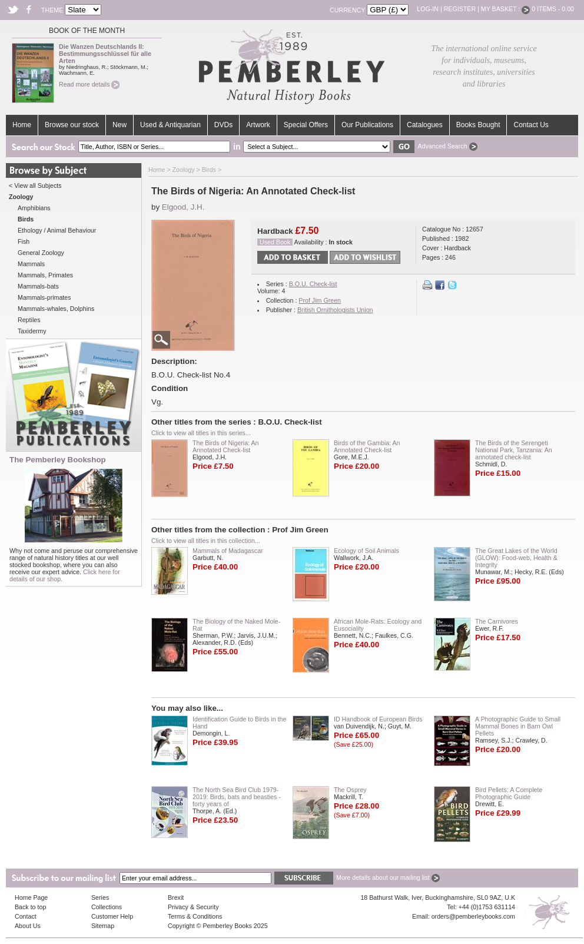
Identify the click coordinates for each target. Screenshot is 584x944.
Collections (106, 906)
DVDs (223, 125)
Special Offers (306, 125)
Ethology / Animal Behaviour (57, 230)
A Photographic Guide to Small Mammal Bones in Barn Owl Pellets (517, 726)
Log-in (428, 8)
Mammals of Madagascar (228, 550)
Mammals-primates (44, 297)
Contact (25, 916)
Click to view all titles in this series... (201, 432)
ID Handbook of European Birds (378, 719)
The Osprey (350, 789)
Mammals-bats (38, 286)
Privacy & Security (193, 906)
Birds (209, 169)
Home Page (31, 897)
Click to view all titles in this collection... (205, 540)
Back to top (30, 906)
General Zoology (41, 252)
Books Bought (478, 125)
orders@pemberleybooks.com (473, 916)
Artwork (258, 125)
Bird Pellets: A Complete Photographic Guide (508, 793)
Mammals (31, 263)
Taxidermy (32, 330)
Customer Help (112, 916)
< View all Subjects (35, 185)
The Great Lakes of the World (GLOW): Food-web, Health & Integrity (516, 557)
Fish (23, 241)
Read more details (89, 84)
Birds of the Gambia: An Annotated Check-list (367, 446)
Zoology (183, 169)
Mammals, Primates (45, 275)
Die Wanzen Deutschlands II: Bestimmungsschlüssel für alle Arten (105, 53)
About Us (28, 925)
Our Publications (367, 125)
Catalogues (425, 125)
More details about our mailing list (388, 877)
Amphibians (34, 207)
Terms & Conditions (195, 916)
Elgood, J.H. (183, 207)
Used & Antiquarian (170, 125)
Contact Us (530, 125)
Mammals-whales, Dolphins (56, 308)
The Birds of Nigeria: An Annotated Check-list (226, 446)
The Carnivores (496, 621)
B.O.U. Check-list (313, 283)
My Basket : (505, 8)
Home (21, 125)
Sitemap (102, 925)
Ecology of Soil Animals (366, 550)
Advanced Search (447, 146)
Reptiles (29, 319)
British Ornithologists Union (335, 309)
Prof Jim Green (319, 300)
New (119, 125)
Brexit (176, 897)
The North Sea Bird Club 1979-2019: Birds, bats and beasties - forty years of (237, 796)
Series (100, 897)
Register (460, 8)
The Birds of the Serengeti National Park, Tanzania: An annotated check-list (513, 450)
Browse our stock (72, 125)
